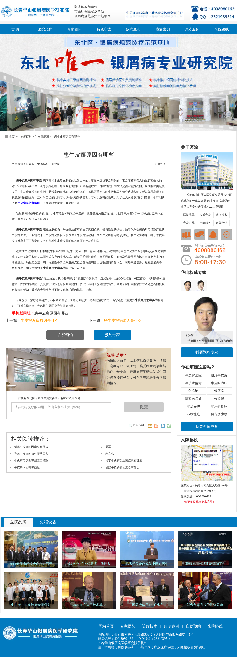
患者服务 (192, 29)
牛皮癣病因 (42, 136)
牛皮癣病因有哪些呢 (27, 467)
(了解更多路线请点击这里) (197, 501)
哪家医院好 (193, 398)
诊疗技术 (221, 214)
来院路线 (222, 29)
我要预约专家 (206, 352)
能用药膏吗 (219, 406)
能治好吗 (193, 406)
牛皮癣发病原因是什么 (39, 320)
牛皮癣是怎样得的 (28, 203)
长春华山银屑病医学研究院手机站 (122, 643)
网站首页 (106, 626)
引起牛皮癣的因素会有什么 (31, 447)
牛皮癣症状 (219, 383)
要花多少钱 (219, 414)
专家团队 (74, 29)
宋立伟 (109, 453)
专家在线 (189, 222)
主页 (12, 136)
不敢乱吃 (193, 414)
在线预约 (65, 335)
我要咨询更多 (206, 426)
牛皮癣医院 (193, 375)
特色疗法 (104, 29)
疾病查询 (133, 29)
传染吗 (219, 398)
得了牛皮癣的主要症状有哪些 (123, 460)
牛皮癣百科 (24, 136)
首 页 (15, 29)
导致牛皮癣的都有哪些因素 (31, 453)
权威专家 (205, 214)
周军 (108, 447)
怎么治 (193, 391)
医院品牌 (45, 29)
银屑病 (219, 391)
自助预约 (193, 626)
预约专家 (112, 335)
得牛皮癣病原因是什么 (123, 320)
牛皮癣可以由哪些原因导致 (31, 460)
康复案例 (163, 29)
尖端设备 (48, 522)
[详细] (219, 206)
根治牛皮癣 (219, 375)
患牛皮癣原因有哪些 (51, 313)
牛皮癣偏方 (193, 383)
